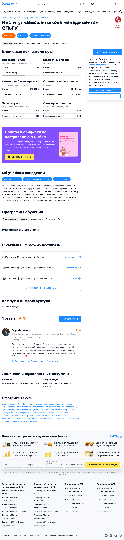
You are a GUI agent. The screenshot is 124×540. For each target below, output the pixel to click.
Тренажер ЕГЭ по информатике (9, 516)
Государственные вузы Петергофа (17, 421)
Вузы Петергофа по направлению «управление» (23, 410)
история (40, 257)
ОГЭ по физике (103, 507)
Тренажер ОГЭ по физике (45, 522)
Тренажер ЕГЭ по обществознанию (9, 506)
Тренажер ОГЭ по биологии (46, 511)
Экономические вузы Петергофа (16, 418)
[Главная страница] (8, 3)
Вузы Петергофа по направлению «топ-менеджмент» (55, 418)
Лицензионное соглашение (35, 535)
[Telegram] (110, 535)
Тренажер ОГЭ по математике (41, 499)
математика (10, 257)
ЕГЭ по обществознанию (76, 495)
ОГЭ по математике (105, 492)
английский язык (44, 278)
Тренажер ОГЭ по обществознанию (41, 506)
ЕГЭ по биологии (72, 499)
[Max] (120, 535)
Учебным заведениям (11, 535)
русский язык (26, 257)
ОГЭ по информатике (106, 503)
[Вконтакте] (106, 535)
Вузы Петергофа (9, 404)
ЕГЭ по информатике (74, 503)
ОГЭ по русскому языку (107, 488)
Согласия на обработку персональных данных (74, 472)
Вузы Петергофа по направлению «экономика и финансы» (40, 415)
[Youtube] (115, 535)
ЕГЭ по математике (73, 492)
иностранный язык (44, 268)
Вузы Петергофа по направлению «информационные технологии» (46, 404)
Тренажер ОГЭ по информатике (41, 516)
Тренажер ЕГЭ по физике (13, 522)
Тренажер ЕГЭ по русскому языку (14, 492)
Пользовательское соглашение (63, 535)
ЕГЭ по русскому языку (75, 488)
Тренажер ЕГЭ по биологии (14, 511)
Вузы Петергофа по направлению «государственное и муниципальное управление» (39, 407)
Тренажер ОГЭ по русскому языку (46, 492)
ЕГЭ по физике (71, 507)
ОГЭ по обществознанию (108, 495)
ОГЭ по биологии (104, 499)
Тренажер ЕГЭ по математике (9, 499)
